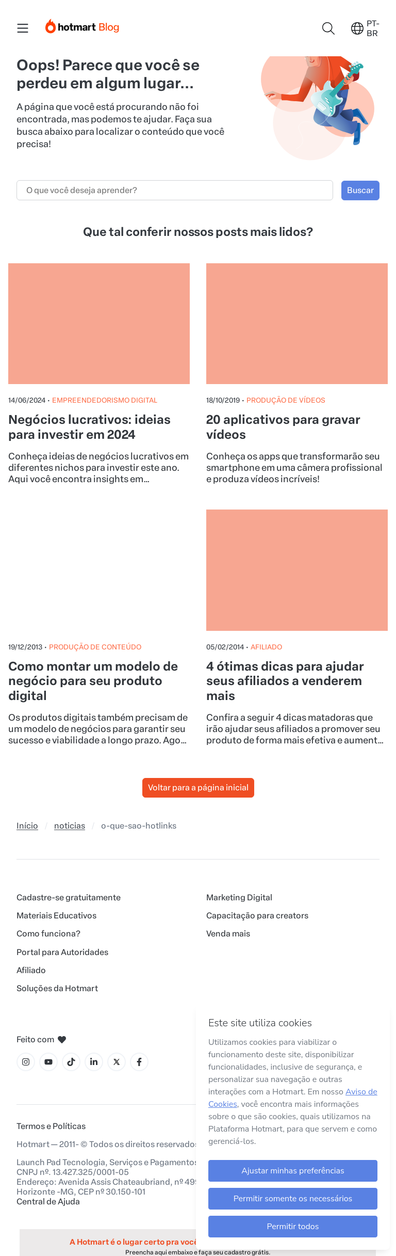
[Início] (82, 24)
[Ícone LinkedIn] (94, 1062)
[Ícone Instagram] (25, 1062)
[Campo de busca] (174, 190)
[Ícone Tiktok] (71, 1062)
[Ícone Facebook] (139, 1062)
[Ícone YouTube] (48, 1062)
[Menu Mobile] (22, 28)
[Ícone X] (116, 1062)
